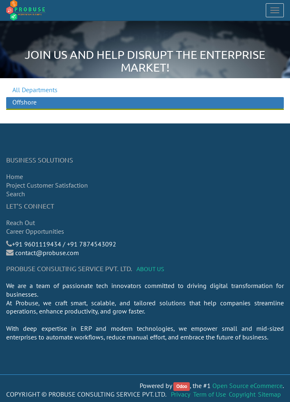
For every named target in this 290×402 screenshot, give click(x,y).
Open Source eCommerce (247, 385)
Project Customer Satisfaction (47, 185)
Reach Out (20, 222)
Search (15, 194)
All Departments (35, 90)
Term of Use (209, 394)
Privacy (180, 394)
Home (14, 176)
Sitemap (269, 394)
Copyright (242, 394)
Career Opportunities (35, 231)
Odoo (181, 386)
